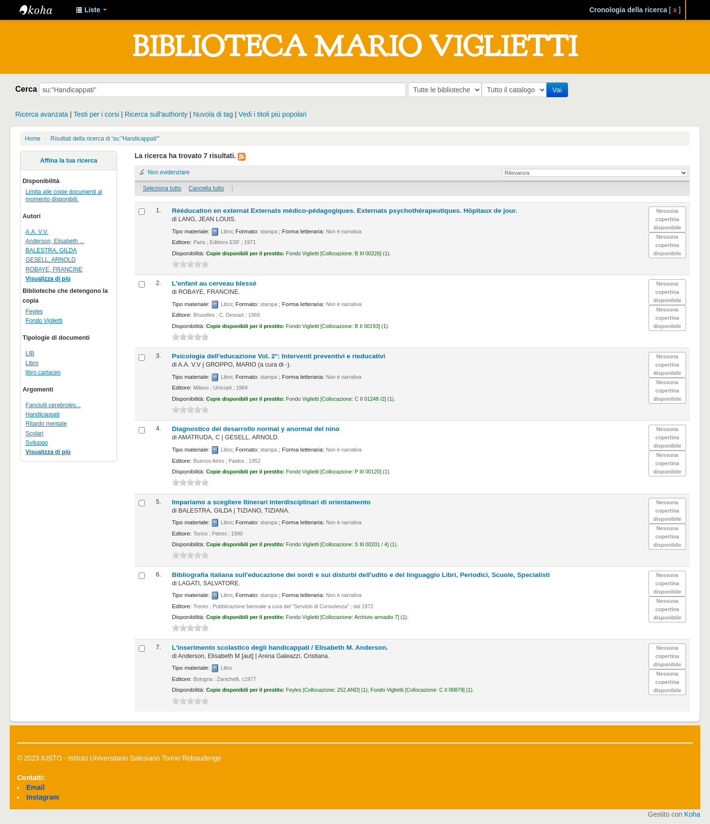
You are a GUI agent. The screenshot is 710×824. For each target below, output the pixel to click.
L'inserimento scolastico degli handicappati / (280, 647)
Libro (32, 363)
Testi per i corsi (96, 114)
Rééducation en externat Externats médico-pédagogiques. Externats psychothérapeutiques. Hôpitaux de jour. (344, 210)
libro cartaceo (43, 372)
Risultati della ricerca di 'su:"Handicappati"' (105, 138)
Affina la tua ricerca (68, 160)
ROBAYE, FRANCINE (53, 269)
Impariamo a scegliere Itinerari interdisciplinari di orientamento (271, 502)
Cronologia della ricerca (628, 10)
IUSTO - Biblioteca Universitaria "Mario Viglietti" (44, 10)
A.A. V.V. (36, 231)
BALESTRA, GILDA (51, 250)
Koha (692, 814)
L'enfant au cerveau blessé (214, 283)
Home (33, 138)
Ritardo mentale (46, 423)
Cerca (26, 88)
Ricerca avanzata (41, 114)
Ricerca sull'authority (156, 114)
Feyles (33, 311)
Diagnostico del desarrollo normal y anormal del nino (256, 429)
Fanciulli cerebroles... (53, 405)
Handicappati (42, 414)
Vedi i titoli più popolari (272, 114)
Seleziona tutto (162, 188)
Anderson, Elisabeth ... (54, 241)
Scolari (34, 433)
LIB (29, 353)
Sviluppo (36, 442)
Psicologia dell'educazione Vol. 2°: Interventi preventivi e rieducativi (278, 356)
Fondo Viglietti (43, 320)
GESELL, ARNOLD (50, 259)
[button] (91, 10)
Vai (559, 90)
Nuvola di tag (213, 114)
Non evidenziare (169, 172)
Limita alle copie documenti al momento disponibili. (63, 195)
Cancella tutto (206, 188)
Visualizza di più (47, 278)
